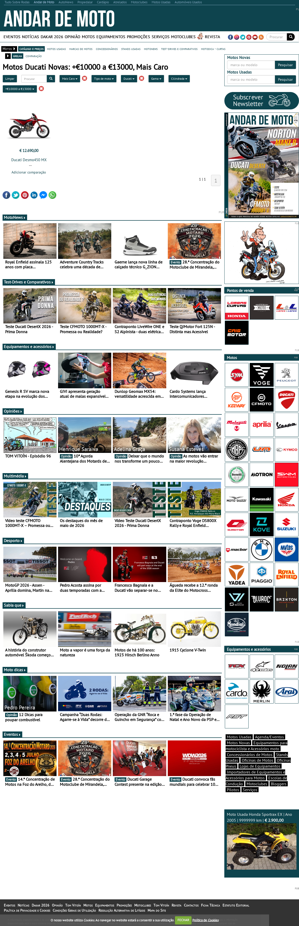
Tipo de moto (104, 78)
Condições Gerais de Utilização (74, 910)
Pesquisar (285, 65)
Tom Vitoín (73, 905)
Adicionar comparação (29, 172)
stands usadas (130, 48)
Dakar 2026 (52, 36)
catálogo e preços (31, 48)
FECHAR (183, 920)
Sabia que (14, 605)
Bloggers (278, 783)
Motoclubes (183, 36)
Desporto (13, 540)
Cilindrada (179, 78)
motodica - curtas (213, 48)
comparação (34, 56)
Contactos (191, 905)
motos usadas (56, 48)
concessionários (107, 48)
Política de (205, 920)
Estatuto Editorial (236, 905)
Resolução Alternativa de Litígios (121, 910)
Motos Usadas (239, 736)
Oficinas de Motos (257, 760)
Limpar (9, 78)
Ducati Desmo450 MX (29, 159)
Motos (88, 36)
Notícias (30, 36)
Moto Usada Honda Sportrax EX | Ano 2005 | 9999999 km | (261, 841)
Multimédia (15, 476)
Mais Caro (69, 78)
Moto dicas (15, 669)
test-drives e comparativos (179, 48)
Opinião (72, 36)
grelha (17, 56)
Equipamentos (110, 36)
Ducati (129, 78)
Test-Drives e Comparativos (29, 281)
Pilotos (233, 789)
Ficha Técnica (210, 905)
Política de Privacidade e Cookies (27, 910)
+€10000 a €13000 (19, 89)
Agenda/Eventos (269, 736)
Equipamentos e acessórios (29, 346)
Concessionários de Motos (249, 754)
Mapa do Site (157, 910)
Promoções (138, 36)
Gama (156, 78)
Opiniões (13, 411)
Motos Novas (238, 742)
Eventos (12, 36)
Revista (212, 36)
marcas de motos (80, 48)
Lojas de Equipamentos (260, 766)
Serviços (161, 36)
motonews (151, 48)
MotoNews (15, 217)
